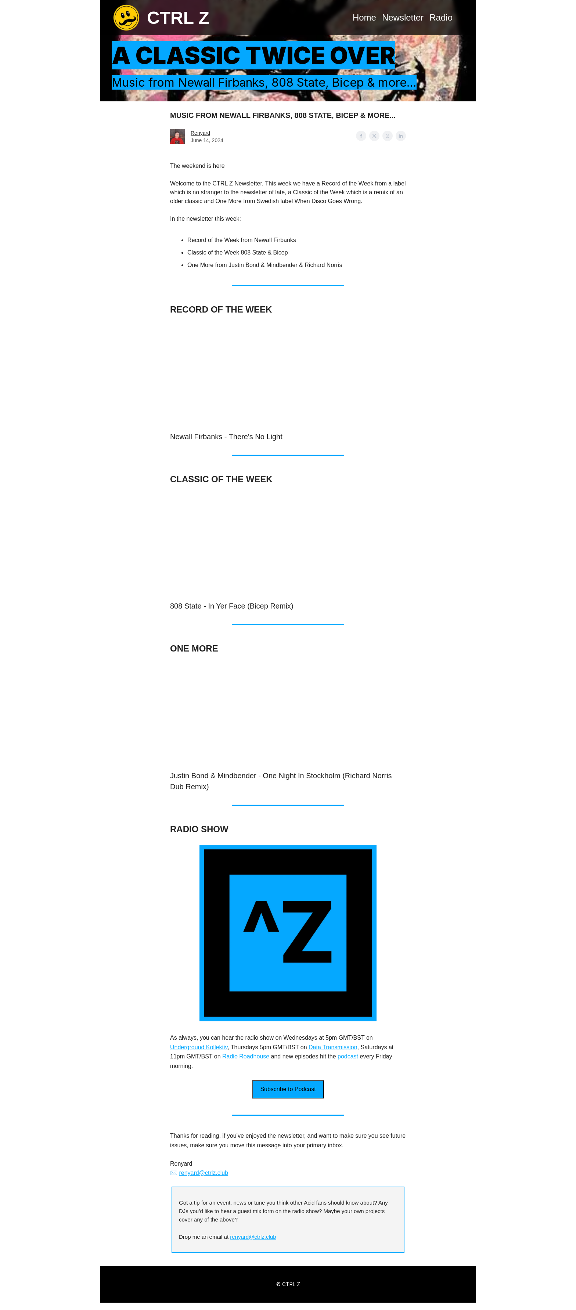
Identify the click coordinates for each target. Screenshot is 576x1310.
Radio (441, 17)
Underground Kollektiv (198, 1047)
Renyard (200, 133)
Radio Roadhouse (245, 1056)
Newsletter (403, 17)
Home (364, 17)
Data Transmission (333, 1047)
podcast (348, 1056)
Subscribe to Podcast (288, 1089)
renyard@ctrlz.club (203, 1173)
